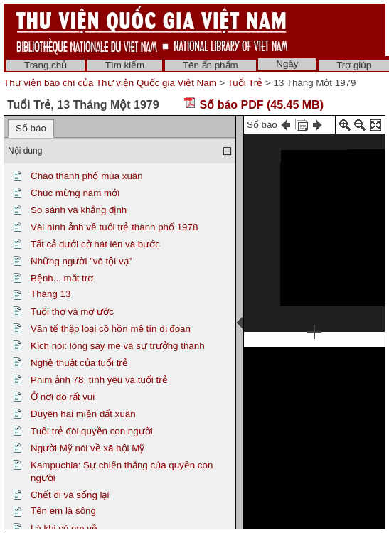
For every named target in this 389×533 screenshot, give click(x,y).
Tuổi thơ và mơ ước (72, 311)
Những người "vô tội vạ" (81, 261)
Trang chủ (45, 65)
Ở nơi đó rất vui (63, 397)
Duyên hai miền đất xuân (83, 414)
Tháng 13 (50, 294)
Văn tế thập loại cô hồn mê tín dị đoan (111, 328)
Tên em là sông (63, 510)
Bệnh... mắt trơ (62, 278)
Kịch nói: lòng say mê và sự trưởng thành (118, 345)
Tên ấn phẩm (210, 65)
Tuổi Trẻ (245, 82)
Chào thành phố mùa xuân (87, 176)
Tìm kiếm (124, 65)
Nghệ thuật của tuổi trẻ (79, 362)
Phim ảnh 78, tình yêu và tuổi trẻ (99, 380)
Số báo (31, 128)
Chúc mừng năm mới (75, 193)
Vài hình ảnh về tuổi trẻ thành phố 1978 (114, 227)
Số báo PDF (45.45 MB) (253, 105)
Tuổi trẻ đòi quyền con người (92, 431)
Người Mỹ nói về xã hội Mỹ (87, 448)
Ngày (287, 63)
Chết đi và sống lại (70, 495)
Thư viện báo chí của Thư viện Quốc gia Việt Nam (110, 82)
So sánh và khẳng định (79, 210)
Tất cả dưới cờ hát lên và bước (95, 244)
